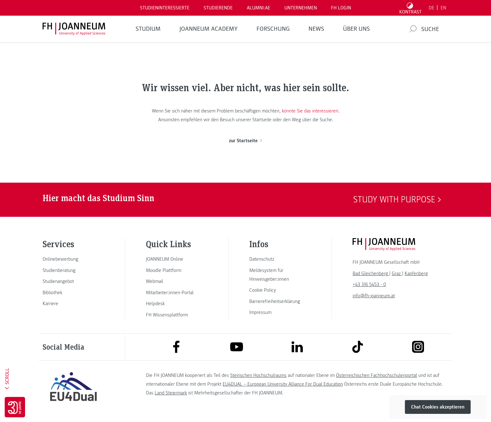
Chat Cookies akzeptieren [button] (437, 407)
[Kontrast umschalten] (410, 8)
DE (431, 8)
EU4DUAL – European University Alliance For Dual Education (283, 384)
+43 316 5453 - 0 (369, 284)
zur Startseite (245, 141)
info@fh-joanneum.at (374, 296)
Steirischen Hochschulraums (258, 375)
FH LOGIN (341, 8)
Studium (148, 29)
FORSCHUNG (273, 29)
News (316, 29)
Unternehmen (300, 8)
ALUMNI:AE (258, 8)
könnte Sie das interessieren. (310, 111)
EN (443, 8)
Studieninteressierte (164, 8)
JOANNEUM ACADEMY (208, 29)
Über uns (356, 29)
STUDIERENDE (218, 8)
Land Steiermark (171, 393)
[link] (73, 259)
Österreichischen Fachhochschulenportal (376, 375)
